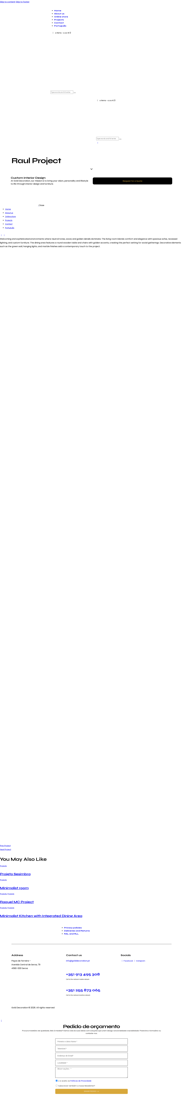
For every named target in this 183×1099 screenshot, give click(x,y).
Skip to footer (22, 1)
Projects (3, 866)
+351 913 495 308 (83, 974)
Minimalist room (14, 888)
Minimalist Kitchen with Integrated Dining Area (41, 916)
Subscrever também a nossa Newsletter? (76, 1086)
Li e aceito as (74, 1081)
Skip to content (7, 1)
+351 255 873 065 (83, 990)
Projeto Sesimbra (15, 874)
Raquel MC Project (17, 902)
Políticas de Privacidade (80, 1081)
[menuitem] (114, 25)
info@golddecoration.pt (78, 960)
